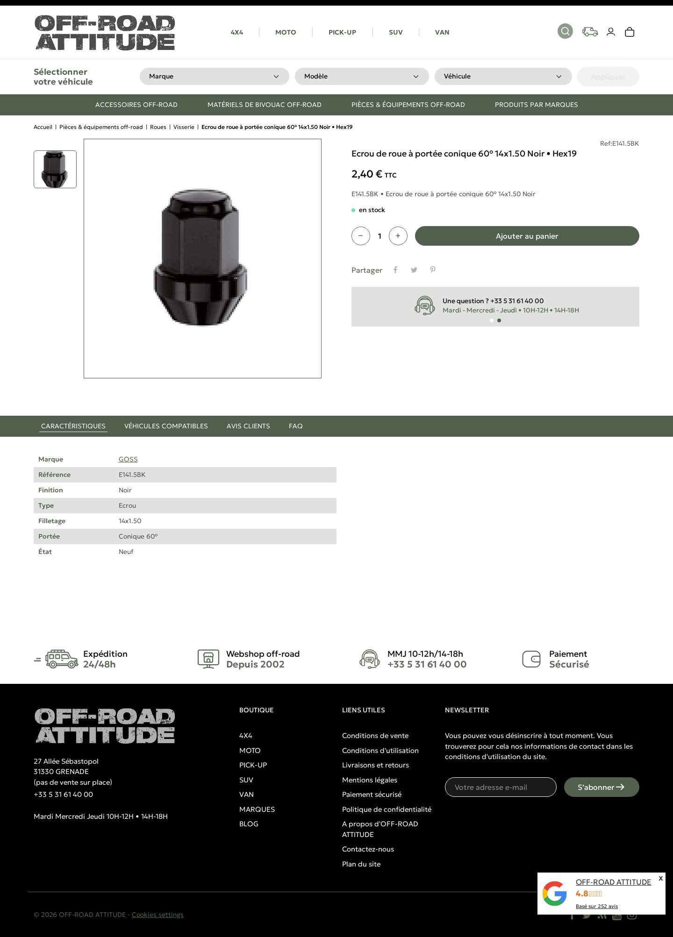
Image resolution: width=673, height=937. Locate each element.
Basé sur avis (597, 906)
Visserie (183, 126)
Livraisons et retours (375, 764)
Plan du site (361, 863)
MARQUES (257, 809)
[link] (630, 32)
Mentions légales (369, 779)
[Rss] (601, 914)
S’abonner (602, 787)
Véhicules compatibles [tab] (166, 426)
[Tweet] (414, 270)
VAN (442, 32)
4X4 (237, 32)
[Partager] (395, 270)
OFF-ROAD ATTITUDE (614, 882)
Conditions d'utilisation (380, 750)
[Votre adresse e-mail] (501, 787)
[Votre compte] (611, 32)
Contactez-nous (368, 849)
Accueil (43, 126)
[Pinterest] (432, 270)
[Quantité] (379, 236)
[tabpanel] (336, 517)
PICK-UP (342, 32)
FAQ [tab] (296, 426)
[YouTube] (616, 914)
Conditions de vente (375, 735)
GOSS (128, 459)
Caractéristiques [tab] (73, 426)
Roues (158, 126)
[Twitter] (587, 914)
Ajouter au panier (527, 236)
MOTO (285, 32)
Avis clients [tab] (248, 426)
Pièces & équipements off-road (101, 126)
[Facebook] (572, 914)
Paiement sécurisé (371, 794)
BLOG (248, 823)
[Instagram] (631, 914)
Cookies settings (158, 914)
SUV (396, 32)
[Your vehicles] (590, 31)
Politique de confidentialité (386, 809)
